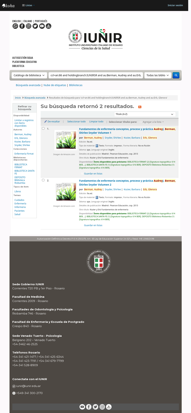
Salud (17, 214)
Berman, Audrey (23, 134)
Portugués (41, 21)
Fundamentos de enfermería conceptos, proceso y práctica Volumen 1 (127, 130)
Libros (18, 191)
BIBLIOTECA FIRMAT (21, 166)
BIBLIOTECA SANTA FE (25, 172)
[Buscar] (176, 75)
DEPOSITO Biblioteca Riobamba (20, 180)
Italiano (27, 21)
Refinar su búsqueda (24, 108)
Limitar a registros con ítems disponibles (24, 123)
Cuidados (19, 200)
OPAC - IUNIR (11, 6)
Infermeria (20, 207)
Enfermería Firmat (24, 153)
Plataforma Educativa (24, 62)
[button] (28, 5)
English (16, 21)
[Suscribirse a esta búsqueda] (140, 106)
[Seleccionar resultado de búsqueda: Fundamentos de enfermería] (43, 128)
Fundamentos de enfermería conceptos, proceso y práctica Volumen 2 (127, 182)
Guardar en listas (91, 173)
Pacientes (20, 210)
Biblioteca (18, 66)
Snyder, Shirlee (22, 145)
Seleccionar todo (76, 121)
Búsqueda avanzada (28, 85)
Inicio (18, 97)
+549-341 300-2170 (29, 393)
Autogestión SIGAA (22, 58)
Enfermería (20, 203)
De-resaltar (52, 121)
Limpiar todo (96, 121)
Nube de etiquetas (54, 85)
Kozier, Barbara (22, 141)
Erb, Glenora (21, 138)
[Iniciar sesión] (175, 5)
